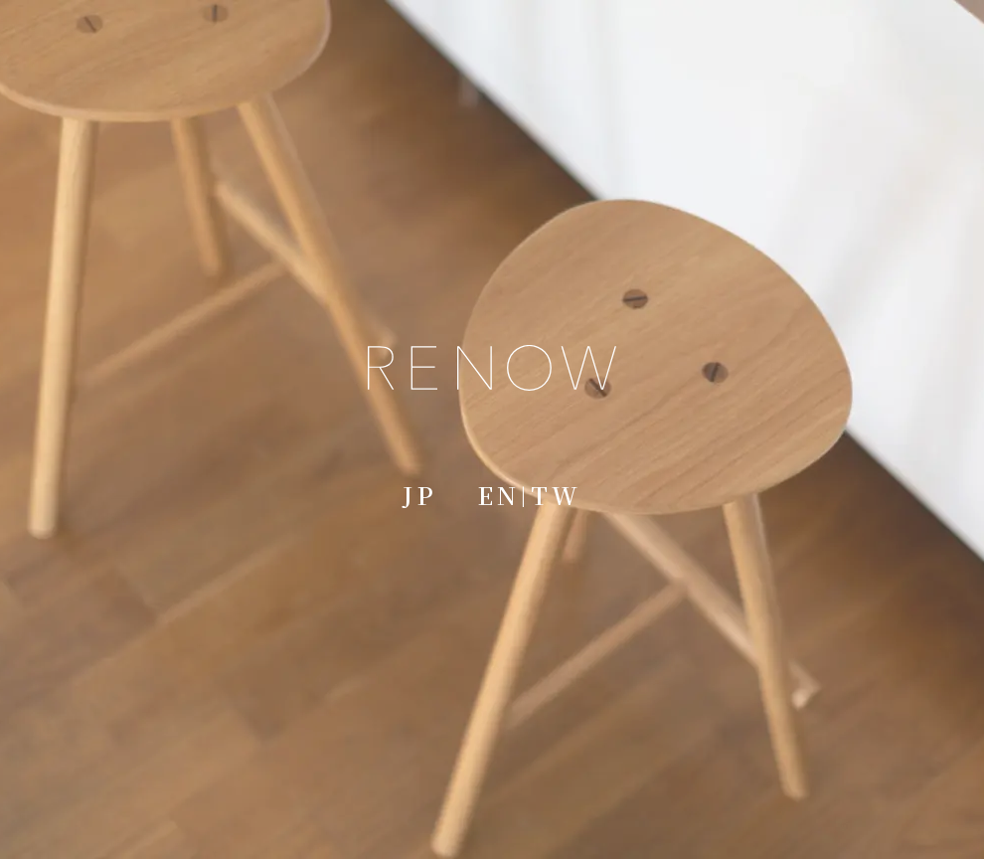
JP (420, 494)
